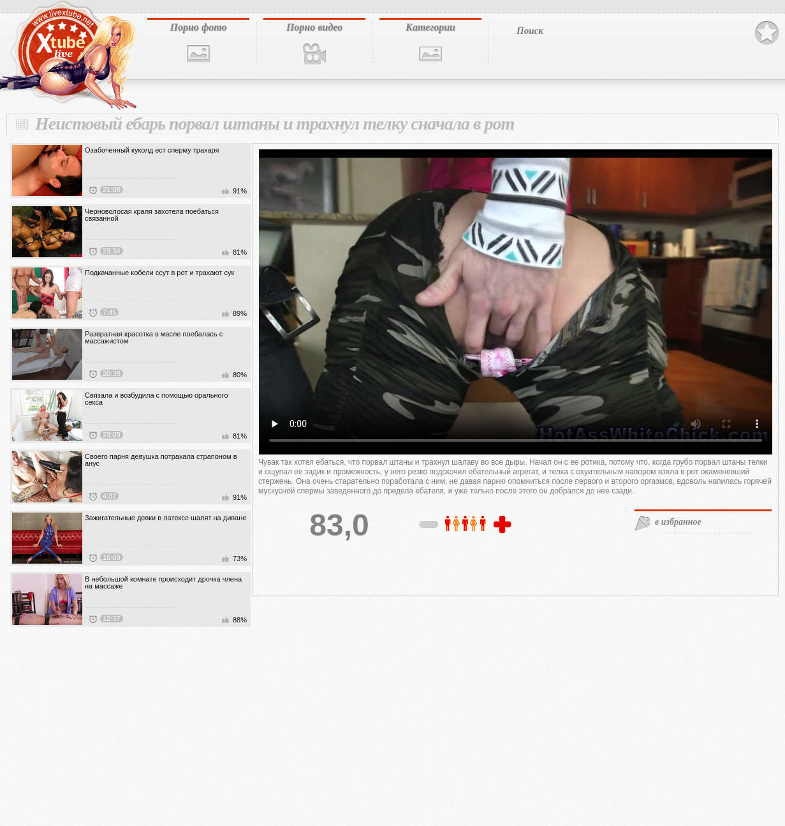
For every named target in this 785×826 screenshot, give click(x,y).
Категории (430, 27)
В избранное (767, 33)
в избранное (678, 522)
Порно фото (198, 27)
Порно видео (314, 27)
